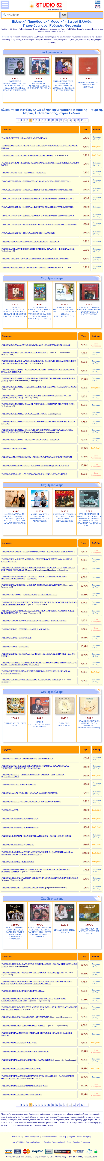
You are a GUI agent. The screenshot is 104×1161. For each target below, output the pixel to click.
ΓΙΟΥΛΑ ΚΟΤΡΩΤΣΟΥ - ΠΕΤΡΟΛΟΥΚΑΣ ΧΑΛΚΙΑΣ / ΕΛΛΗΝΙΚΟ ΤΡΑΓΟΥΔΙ (35, 181)
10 (49, 120)
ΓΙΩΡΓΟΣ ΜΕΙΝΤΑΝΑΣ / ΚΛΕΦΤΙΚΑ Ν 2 (19, 827)
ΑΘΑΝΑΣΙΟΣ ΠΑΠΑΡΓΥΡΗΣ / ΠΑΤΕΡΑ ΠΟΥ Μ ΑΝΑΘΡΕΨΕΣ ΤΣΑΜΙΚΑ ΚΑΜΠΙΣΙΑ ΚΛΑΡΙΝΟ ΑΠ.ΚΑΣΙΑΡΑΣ (14, 85)
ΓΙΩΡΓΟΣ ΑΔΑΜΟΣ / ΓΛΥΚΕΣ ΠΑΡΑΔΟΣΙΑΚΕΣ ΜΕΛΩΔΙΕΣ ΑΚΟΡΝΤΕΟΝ (34, 259)
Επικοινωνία (17, 1137)
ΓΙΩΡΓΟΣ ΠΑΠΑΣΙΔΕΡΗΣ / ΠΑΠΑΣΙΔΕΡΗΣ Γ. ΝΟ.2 (24, 1086)
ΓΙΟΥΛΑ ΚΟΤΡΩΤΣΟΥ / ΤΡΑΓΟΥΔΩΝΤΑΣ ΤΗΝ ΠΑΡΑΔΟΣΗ (28, 233)
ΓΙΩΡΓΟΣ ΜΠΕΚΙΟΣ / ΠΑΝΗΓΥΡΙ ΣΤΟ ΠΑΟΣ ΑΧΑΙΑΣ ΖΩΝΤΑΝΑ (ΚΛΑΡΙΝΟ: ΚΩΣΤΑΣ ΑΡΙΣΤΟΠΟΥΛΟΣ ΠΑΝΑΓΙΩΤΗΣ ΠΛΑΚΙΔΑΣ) (36, 982)
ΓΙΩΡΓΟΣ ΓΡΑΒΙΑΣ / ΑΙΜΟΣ (14, 448)
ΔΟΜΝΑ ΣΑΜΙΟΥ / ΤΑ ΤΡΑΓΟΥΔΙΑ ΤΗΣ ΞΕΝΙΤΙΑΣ (88, 84)
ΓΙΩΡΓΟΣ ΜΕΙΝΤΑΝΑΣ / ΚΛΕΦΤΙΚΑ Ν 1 (19, 819)
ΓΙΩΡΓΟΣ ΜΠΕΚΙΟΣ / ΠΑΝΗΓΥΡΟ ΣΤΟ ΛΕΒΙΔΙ (22, 991)
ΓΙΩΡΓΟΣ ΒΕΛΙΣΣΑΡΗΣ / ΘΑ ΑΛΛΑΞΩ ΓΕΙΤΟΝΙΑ (24, 414)
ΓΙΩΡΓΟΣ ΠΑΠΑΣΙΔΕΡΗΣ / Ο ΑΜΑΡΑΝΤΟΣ (21, 1068)
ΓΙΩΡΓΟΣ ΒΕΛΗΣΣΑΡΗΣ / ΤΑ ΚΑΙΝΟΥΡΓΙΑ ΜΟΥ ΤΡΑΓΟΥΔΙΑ (29, 267)
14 (65, 120)
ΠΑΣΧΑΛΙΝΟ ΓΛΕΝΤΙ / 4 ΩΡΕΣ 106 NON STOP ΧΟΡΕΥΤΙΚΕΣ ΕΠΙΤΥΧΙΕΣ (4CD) (64, 517)
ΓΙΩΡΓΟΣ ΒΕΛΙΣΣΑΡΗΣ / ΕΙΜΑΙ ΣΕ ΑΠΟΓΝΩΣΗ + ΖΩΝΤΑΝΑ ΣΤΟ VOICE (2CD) (37, 404)
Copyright (10, 1157)
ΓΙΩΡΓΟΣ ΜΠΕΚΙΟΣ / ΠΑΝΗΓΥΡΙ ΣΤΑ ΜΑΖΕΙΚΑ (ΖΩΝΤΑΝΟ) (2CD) (32, 972)
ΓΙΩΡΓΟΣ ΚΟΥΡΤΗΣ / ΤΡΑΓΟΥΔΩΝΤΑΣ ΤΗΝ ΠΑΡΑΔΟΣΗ (27, 758)
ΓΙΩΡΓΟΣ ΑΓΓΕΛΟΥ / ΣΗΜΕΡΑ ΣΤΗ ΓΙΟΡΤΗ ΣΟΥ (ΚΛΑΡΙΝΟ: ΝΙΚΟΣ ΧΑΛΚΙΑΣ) (37, 249)
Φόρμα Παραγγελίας (49, 1137)
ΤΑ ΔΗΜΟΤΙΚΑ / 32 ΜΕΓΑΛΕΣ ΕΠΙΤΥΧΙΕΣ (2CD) (89, 931)
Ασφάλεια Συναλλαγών (82, 1142)
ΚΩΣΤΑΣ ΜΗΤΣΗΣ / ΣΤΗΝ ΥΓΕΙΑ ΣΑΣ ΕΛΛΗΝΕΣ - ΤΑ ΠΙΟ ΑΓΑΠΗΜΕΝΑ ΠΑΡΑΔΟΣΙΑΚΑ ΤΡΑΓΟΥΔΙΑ (15, 933)
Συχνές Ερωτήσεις (84, 1137)
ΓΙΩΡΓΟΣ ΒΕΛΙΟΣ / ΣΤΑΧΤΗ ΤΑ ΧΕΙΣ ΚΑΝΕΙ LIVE (24, 352)
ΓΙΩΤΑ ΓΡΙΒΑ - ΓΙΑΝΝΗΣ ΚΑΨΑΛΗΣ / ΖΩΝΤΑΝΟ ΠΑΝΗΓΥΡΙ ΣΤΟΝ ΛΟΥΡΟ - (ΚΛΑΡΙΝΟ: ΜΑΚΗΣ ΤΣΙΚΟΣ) (40, 932)
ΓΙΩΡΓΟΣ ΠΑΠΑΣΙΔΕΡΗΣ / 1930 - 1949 (18, 1043)
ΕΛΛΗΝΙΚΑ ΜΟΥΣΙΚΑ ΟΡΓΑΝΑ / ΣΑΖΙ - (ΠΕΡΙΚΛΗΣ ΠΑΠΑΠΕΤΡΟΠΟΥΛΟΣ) (89, 724)
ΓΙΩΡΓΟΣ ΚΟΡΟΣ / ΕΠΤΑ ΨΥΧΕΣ (16, 638)
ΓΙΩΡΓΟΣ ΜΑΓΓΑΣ (10, 810)
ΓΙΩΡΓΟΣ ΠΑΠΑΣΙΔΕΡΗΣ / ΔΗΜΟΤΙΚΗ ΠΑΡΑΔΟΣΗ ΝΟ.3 (27, 1060)
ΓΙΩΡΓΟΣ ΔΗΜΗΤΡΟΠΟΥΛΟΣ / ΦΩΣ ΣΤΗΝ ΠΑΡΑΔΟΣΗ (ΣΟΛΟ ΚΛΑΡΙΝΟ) (35, 465)
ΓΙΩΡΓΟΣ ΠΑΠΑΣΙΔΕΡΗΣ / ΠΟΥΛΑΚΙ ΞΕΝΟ (21, 1094)
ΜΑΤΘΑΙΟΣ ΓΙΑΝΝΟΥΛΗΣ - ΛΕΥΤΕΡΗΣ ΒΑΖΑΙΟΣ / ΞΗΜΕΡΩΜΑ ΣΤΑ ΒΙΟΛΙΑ (39, 84)
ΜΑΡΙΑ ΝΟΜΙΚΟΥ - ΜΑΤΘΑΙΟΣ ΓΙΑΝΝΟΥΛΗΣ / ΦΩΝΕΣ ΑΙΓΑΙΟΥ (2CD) (40, 517)
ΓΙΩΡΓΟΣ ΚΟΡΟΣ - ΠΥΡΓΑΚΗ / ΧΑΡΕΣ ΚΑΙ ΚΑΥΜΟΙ (25, 629)
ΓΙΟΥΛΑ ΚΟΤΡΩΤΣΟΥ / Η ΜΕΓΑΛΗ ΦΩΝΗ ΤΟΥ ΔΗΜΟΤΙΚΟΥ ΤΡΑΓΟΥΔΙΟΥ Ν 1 (37, 190)
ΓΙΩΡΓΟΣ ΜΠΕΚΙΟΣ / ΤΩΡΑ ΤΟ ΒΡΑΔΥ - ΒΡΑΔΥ (23, 1025)
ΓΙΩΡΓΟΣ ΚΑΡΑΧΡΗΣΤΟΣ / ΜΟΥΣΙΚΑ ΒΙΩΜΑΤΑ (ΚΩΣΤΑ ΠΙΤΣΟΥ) (31, 585)
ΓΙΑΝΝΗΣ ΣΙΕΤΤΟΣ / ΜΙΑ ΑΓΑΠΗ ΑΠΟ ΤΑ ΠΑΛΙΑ (24, 138)
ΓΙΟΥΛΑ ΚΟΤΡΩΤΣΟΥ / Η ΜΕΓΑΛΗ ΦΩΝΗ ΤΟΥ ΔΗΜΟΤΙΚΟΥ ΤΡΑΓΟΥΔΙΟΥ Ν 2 (37, 198)
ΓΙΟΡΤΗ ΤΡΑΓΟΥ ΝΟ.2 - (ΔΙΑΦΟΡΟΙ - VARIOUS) (23, 172)
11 (53, 120)
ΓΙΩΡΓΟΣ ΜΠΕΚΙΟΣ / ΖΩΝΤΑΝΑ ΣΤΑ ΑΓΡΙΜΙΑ (22, 887)
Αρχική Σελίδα (18, 1142)
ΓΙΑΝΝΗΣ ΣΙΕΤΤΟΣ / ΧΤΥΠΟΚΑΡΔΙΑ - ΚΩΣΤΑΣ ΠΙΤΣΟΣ (27, 155)
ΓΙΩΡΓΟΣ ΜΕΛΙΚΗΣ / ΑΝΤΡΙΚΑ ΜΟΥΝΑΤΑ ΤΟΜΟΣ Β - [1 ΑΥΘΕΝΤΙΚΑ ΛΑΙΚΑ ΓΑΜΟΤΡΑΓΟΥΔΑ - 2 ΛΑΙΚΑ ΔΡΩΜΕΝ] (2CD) (37, 853)
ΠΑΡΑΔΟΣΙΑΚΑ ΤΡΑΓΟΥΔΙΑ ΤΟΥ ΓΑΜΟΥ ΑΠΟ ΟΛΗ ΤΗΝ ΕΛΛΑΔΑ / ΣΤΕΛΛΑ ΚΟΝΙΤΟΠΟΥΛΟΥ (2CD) (64, 311)
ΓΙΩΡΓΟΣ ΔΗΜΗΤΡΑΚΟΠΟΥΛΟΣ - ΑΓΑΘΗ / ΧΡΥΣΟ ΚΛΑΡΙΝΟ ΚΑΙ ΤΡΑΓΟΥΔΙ (36, 457)
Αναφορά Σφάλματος (34, 1142)
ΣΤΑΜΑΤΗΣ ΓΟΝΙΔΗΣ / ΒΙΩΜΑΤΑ (64, 931)
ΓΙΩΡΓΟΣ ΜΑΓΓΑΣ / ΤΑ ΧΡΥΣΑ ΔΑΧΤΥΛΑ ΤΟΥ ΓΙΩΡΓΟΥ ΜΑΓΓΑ (31, 801)
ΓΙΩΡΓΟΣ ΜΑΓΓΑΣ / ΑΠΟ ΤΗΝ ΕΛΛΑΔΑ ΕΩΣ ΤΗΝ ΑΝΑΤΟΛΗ (29, 793)
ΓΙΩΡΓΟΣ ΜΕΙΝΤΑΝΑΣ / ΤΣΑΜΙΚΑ (17, 844)
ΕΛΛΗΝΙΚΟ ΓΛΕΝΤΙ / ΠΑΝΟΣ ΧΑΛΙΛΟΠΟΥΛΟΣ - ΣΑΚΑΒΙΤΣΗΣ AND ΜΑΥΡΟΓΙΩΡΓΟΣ (89, 310)
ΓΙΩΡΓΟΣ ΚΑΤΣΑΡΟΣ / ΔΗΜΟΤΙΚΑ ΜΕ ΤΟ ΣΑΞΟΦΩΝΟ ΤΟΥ (29, 595)
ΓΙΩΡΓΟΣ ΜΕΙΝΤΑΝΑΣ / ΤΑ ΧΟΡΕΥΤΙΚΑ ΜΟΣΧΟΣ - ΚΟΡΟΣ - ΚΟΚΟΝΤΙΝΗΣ (36, 836)
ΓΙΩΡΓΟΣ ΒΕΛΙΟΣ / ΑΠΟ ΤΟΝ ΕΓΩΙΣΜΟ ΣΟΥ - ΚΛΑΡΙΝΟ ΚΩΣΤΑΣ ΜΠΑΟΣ (35, 345)
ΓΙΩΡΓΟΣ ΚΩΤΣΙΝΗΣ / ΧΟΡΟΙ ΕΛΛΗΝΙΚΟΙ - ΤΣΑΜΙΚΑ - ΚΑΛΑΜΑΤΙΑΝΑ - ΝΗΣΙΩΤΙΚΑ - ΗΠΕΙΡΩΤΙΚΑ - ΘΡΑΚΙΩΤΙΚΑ (35, 767)
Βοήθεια (71, 1137)
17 (77, 120)
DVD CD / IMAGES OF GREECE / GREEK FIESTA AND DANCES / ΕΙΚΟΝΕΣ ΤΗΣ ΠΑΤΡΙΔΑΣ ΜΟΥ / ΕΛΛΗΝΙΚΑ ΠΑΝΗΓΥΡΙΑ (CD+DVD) (89, 519)
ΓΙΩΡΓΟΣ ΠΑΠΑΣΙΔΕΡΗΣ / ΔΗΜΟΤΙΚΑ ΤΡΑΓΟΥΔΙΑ (25, 1051)
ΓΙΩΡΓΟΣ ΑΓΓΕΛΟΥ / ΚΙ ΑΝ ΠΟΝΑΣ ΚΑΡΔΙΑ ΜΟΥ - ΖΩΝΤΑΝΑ (30, 241)
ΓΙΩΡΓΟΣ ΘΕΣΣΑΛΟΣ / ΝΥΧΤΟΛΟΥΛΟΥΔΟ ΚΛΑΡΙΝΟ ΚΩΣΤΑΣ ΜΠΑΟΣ (34, 474)
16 (73, 120)
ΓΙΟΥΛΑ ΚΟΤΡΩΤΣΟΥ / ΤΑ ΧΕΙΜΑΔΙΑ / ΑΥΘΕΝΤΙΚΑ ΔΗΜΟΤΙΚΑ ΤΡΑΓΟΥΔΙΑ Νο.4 (38, 224)
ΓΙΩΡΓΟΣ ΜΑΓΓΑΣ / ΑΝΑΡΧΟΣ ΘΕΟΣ (18, 784)
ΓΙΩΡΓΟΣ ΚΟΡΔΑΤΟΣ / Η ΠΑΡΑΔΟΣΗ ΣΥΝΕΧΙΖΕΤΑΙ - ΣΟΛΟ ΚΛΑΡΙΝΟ (33, 620)
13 (61, 120)
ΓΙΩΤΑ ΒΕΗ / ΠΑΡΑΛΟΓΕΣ (64, 724)
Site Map (62, 1137)
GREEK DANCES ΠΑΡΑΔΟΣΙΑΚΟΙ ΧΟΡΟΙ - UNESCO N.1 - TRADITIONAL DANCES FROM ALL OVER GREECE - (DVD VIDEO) (39, 313)
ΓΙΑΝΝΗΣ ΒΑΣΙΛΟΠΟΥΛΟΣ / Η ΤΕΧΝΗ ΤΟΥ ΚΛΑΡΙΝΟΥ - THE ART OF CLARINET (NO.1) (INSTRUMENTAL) (15, 311)
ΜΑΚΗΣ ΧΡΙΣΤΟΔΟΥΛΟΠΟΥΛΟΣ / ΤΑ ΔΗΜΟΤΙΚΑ (39, 724)
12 (57, 120)
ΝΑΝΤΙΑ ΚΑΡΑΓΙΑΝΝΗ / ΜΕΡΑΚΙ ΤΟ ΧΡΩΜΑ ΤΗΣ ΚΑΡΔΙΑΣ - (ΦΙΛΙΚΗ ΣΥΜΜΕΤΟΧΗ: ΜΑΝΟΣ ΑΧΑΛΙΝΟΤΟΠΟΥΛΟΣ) (15, 518)
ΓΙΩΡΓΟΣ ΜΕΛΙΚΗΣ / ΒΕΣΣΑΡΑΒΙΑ (17, 862)
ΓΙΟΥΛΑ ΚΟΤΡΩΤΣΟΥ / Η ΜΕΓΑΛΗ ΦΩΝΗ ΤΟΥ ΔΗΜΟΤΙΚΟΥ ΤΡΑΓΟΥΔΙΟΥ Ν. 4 (37, 215)
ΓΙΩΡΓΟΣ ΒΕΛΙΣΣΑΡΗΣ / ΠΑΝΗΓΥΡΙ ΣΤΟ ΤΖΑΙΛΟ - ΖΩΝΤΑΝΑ (30, 439)
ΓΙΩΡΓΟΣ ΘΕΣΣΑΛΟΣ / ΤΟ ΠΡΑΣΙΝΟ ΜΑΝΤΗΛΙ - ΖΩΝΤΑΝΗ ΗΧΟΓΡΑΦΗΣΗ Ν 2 (37, 551)
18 (82, 120)
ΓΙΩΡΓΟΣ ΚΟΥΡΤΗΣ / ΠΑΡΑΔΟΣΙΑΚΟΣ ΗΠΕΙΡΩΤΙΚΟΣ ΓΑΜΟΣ (29, 680)
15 (69, 120)
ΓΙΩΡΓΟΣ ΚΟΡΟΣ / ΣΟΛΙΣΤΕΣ (14, 646)
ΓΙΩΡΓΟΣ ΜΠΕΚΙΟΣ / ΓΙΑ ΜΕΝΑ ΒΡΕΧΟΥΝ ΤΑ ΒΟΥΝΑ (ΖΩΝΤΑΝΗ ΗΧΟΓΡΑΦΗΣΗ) (39, 878)
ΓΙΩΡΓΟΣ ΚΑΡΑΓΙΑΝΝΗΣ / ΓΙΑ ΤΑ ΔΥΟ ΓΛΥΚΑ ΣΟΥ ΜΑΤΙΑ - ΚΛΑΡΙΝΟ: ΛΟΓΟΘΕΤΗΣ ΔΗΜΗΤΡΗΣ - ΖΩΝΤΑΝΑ (34, 577)
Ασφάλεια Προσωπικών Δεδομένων (57, 1142)
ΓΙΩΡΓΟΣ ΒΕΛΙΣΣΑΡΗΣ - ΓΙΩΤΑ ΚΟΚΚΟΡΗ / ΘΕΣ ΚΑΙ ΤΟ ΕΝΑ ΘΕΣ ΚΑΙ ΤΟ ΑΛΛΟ (39, 387)
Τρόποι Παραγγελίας (32, 1137)
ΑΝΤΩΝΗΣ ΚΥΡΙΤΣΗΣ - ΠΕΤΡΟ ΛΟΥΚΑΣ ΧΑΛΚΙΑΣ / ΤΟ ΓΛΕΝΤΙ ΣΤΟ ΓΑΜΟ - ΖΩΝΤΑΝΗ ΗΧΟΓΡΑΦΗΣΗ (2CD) (64, 85)
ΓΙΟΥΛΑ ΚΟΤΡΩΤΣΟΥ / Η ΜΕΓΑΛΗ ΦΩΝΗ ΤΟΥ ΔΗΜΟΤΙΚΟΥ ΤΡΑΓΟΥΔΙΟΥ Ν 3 (37, 207)
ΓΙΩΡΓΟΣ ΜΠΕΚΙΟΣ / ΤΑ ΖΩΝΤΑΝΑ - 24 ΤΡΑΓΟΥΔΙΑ (25, 1017)
